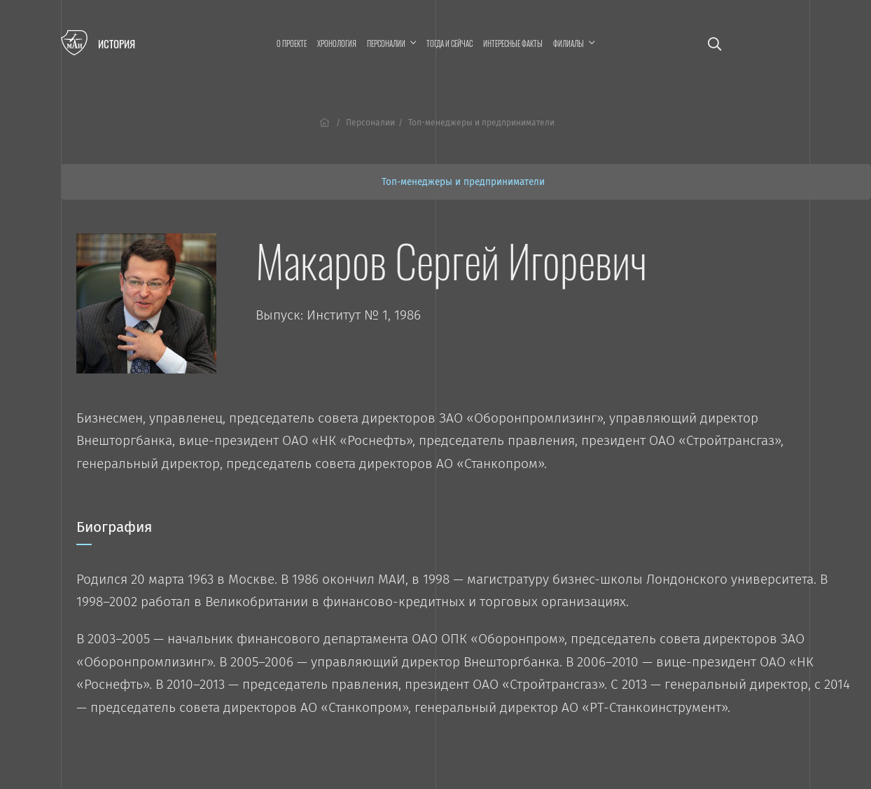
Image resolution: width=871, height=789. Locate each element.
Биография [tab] (114, 532)
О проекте (292, 43)
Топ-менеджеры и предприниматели (463, 182)
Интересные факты (513, 43)
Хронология (336, 43)
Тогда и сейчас (449, 43)
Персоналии (370, 123)
